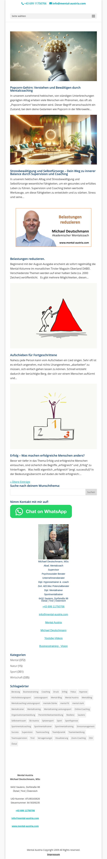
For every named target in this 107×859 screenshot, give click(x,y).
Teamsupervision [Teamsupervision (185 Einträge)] (19, 738)
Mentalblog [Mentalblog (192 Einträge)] (87, 697)
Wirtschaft (16, 677)
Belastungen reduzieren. (27, 259)
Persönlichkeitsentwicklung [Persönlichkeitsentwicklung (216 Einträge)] (50, 715)
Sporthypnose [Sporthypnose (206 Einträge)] (71, 720)
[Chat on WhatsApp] (41, 517)
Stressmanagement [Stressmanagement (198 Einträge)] (85, 726)
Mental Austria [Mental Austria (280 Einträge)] (72, 697)
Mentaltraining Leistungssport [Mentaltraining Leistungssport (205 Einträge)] (57, 709)
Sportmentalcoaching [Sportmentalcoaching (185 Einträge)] (21, 726)
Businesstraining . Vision (53, 646)
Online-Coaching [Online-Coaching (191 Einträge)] (82, 709)
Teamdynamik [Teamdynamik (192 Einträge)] (58, 732)
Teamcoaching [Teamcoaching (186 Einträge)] (42, 732)
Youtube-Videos (53, 638)
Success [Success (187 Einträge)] (15, 732)
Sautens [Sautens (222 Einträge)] (81, 715)
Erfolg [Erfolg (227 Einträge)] (64, 691)
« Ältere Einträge (20, 482)
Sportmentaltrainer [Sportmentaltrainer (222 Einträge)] (43, 726)
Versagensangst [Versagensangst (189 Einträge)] (45, 738)
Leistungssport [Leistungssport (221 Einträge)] (41, 697)
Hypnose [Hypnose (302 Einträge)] (83, 691)
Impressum (53, 854)
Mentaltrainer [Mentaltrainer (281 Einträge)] (17, 709)
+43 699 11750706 (54, 606)
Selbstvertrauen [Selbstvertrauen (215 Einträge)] (18, 720)
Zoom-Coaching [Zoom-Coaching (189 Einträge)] (78, 738)
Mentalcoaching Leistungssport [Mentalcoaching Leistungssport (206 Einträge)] (25, 703)
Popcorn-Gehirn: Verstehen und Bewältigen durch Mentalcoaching (45, 89)
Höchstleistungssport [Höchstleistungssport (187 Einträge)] (21, 697)
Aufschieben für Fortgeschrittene (33, 355)
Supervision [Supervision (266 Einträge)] (27, 732)
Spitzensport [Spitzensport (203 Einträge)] (48, 720)
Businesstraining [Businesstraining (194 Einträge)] (30, 691)
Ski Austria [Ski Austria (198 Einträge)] (34, 720)
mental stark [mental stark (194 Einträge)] (78, 703)
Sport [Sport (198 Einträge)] (59, 720)
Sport (13, 671)
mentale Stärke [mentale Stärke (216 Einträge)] (50, 703)
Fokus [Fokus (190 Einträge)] (73, 691)
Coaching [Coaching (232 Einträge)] (46, 691)
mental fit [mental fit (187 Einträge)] (64, 703)
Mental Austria (53, 622)
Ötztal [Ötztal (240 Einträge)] (14, 743)
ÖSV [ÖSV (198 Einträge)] (91, 738)
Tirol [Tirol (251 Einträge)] (32, 738)
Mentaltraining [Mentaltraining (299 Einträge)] (34, 709)
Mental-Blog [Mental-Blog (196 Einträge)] (56, 697)
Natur (13, 666)
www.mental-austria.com (25, 826)
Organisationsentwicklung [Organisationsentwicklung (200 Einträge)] (23, 715)
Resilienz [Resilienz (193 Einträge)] (70, 715)
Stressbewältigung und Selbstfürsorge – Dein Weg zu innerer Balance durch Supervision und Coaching (53, 172)
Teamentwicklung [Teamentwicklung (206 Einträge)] (76, 732)
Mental (14, 660)
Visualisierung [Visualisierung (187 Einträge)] (61, 738)
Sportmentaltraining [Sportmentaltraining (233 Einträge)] (64, 726)
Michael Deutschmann (53, 630)
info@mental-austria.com (53, 614)
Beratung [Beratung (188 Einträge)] (15, 691)
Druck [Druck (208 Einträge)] (56, 691)
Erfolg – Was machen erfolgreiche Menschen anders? (47, 455)
